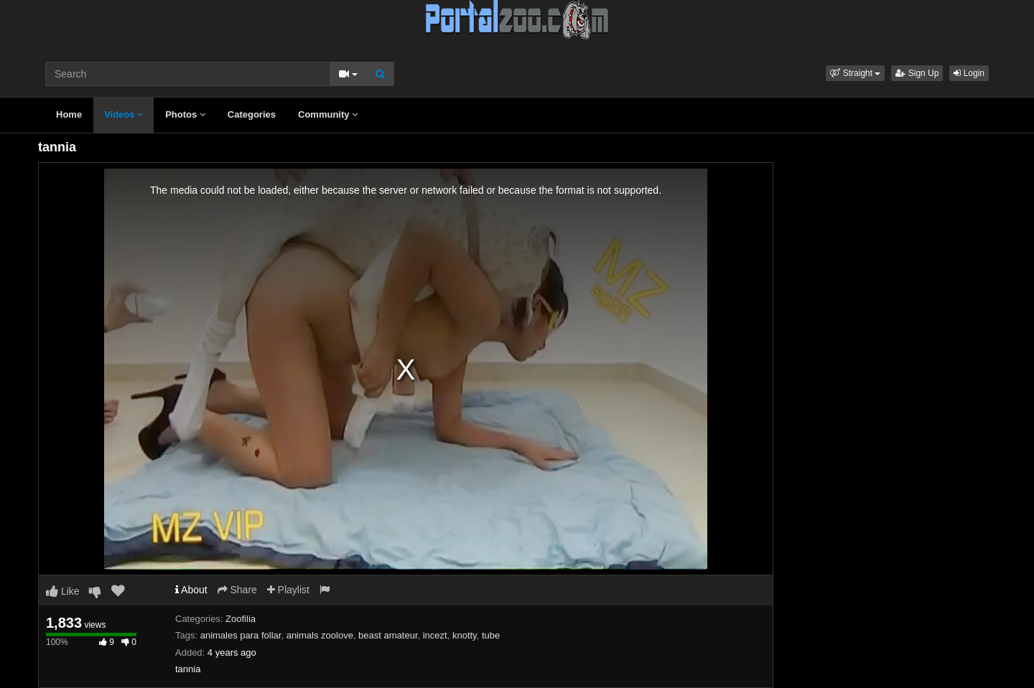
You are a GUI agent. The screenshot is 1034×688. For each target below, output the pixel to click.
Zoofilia (240, 618)
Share (237, 589)
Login (969, 73)
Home (69, 114)
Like (63, 591)
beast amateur (387, 635)
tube (491, 635)
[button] (855, 73)
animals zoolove (320, 635)
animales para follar (240, 635)
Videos (123, 114)
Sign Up (916, 73)
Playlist (288, 589)
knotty (464, 635)
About (191, 589)
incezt (435, 635)
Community (328, 114)
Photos (185, 114)
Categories (252, 114)
